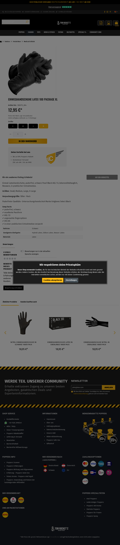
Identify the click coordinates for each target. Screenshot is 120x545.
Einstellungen (71, 280)
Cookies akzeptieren (53, 280)
